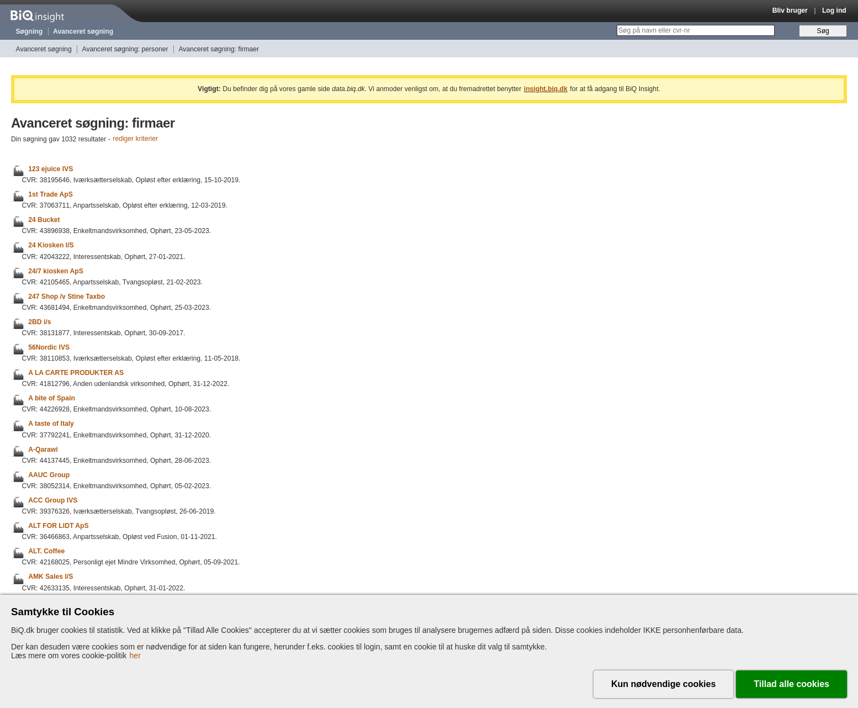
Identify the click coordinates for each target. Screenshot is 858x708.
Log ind (834, 10)
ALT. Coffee (46, 551)
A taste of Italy (51, 424)
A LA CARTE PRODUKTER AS (76, 373)
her (135, 655)
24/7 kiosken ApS (55, 271)
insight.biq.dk (546, 89)
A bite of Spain (51, 398)
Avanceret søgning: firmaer (218, 49)
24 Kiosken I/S (50, 246)
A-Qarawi (42, 449)
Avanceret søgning (83, 31)
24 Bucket (44, 220)
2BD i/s (39, 322)
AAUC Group (49, 475)
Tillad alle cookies (791, 684)
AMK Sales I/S (50, 577)
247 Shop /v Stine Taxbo (66, 296)
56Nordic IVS (49, 347)
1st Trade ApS (50, 194)
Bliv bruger (790, 10)
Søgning (29, 31)
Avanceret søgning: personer (125, 49)
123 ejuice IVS (50, 169)
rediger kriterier (135, 139)
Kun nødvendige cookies (663, 684)
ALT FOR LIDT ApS (58, 526)
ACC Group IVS (52, 500)
